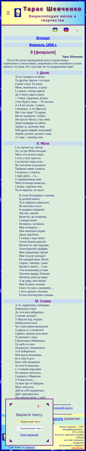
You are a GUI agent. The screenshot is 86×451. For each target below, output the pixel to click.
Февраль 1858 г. (43, 45)
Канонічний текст (31, 428)
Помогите (55, 419)
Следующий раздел (61, 407)
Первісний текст (28, 421)
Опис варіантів (29, 434)
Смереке (30, 447)
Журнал (43, 38)
